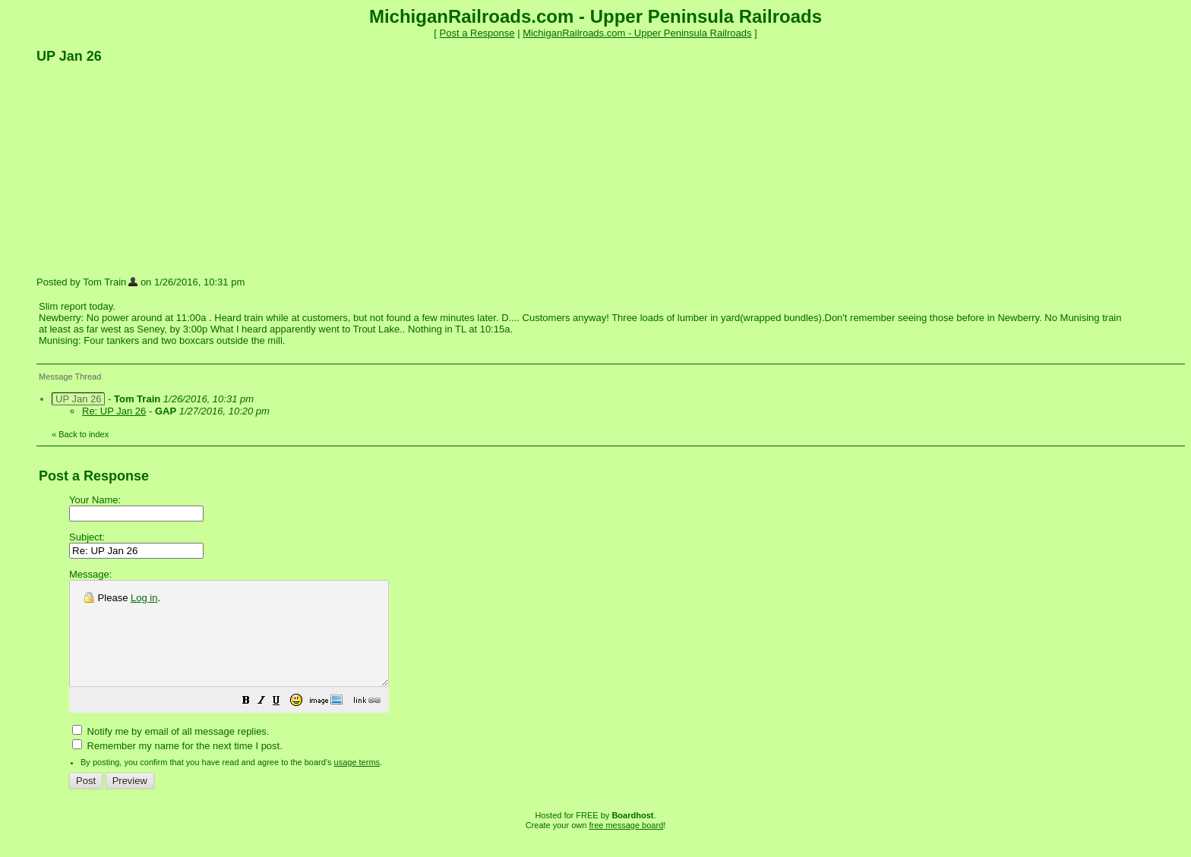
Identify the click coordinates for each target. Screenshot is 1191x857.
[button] (284, 723)
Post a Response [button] (477, 33)
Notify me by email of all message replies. (170, 752)
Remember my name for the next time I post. (177, 766)
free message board (626, 845)
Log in (144, 597)
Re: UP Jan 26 (114, 411)
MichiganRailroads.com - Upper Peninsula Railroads (637, 33)
